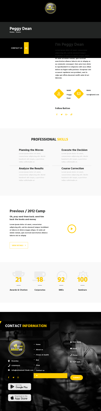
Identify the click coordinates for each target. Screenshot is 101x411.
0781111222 (16, 365)
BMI (37, 360)
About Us (39, 349)
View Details (19, 245)
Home (12, 32)
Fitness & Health (42, 354)
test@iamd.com (88, 94)
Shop (38, 365)
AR (37, 375)
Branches (15, 361)
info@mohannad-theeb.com (22, 370)
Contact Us (40, 370)
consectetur (82, 50)
